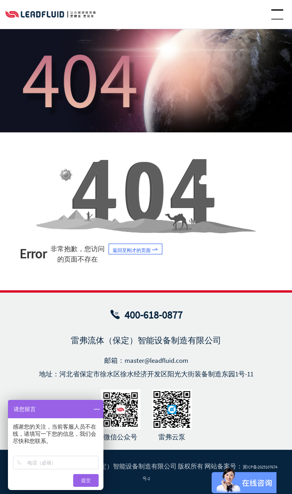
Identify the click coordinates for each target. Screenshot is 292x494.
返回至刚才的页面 (147, 252)
